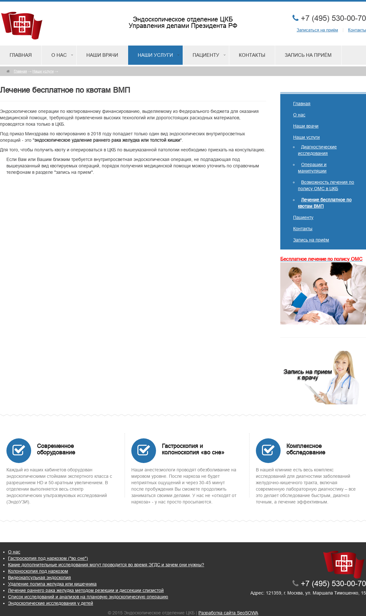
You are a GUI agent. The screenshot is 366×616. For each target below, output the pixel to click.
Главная (21, 55)
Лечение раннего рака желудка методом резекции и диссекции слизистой (86, 590)
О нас (59, 55)
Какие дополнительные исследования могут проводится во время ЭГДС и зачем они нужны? (106, 564)
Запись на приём (308, 55)
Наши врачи (102, 55)
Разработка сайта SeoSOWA (228, 612)
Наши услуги (155, 55)
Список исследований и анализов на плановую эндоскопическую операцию (88, 596)
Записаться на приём (317, 30)
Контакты (357, 30)
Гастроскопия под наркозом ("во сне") (48, 558)
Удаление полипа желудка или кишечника (52, 583)
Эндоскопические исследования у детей (50, 603)
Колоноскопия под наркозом (38, 571)
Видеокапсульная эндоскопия (39, 577)
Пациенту (206, 55)
